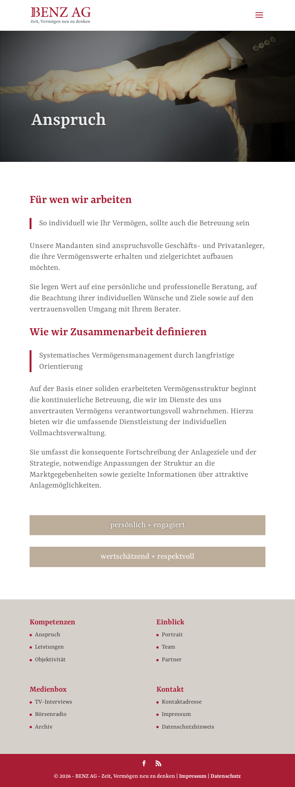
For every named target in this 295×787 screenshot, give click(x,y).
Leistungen (49, 647)
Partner (172, 660)
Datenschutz (225, 776)
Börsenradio (50, 714)
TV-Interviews (53, 702)
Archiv (44, 727)
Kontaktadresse (182, 702)
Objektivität (50, 660)
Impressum (176, 714)
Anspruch (47, 635)
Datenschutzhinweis (188, 727)
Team (168, 647)
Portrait (172, 635)
